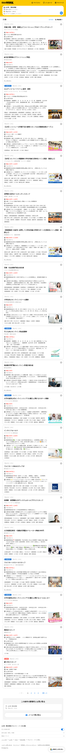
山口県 (10, 739)
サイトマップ (16, 745)
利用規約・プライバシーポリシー (28, 745)
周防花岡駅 (22, 739)
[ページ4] (38, 693)
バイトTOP (4, 739)
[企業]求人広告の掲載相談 (44, 745)
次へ (44, 693)
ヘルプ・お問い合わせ (7, 745)
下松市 (16, 739)
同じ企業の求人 (7, 80)
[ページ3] (34, 693)
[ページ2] (31, 693)
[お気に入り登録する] (61, 24)
